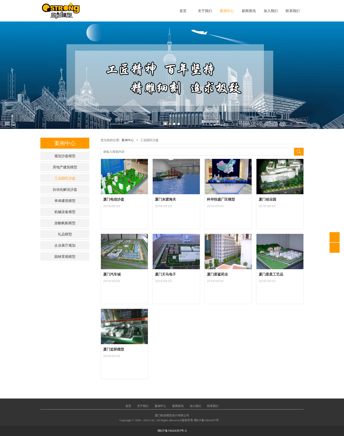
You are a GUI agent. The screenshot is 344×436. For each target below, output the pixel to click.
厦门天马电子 (165, 274)
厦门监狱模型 (113, 349)
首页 (182, 10)
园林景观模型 (64, 256)
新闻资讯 (249, 10)
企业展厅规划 (64, 245)
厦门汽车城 (112, 274)
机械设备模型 (64, 211)
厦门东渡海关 (165, 199)
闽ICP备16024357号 (206, 422)
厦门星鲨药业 (217, 274)
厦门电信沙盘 (113, 199)
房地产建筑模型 (65, 167)
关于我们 (205, 10)
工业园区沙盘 (64, 178)
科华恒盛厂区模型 (221, 199)
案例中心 (227, 10)
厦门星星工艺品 (271, 274)
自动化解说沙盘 (65, 189)
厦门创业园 (267, 199)
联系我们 (293, 10)
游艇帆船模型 (64, 223)
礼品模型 (65, 234)
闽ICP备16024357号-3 (172, 430)
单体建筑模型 (64, 200)
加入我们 (271, 10)
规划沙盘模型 (64, 155)
